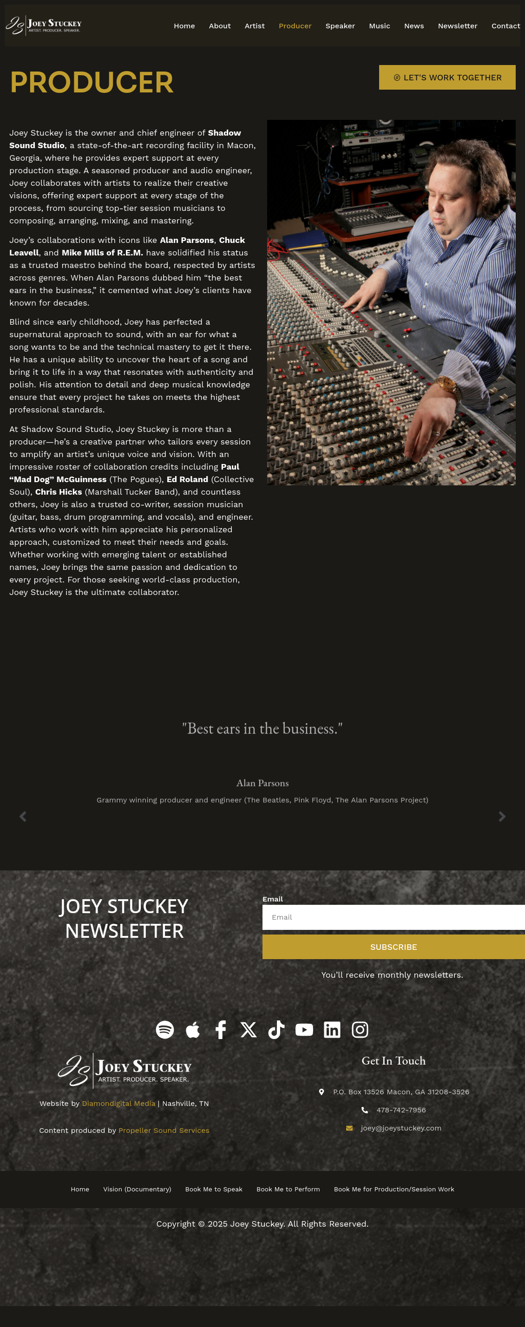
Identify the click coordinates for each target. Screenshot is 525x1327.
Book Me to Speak (214, 1189)
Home (184, 25)
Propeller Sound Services (164, 1130)
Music (379, 25)
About (220, 25)
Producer (295, 25)
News (414, 25)
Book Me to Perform (288, 1189)
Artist (255, 25)
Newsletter (458, 25)
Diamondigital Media (118, 1103)
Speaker (340, 25)
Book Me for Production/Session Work (394, 1189)
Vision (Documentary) (137, 1189)
